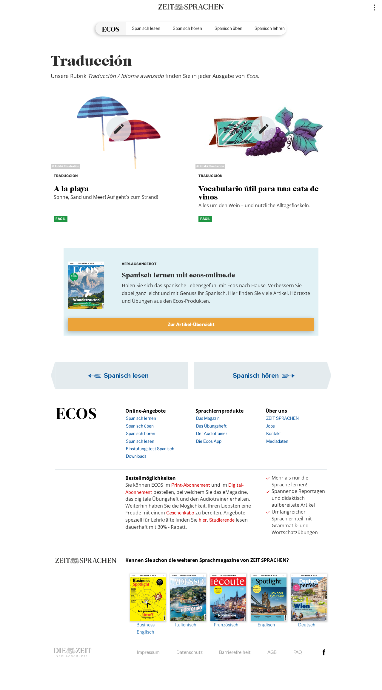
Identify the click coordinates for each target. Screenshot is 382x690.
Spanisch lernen (141, 418)
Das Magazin (208, 418)
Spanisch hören (187, 28)
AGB (272, 652)
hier (203, 520)
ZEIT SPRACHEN (282, 418)
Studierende (222, 520)
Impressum (148, 652)
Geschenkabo (180, 513)
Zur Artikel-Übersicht (191, 324)
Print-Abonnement (190, 485)
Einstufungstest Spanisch (150, 448)
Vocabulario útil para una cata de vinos (258, 192)
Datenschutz (189, 652)
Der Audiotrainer (211, 433)
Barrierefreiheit (235, 652)
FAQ (297, 652)
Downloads (136, 456)
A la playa (71, 188)
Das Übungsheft (211, 426)
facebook (324, 652)
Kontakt (273, 433)
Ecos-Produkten (191, 301)
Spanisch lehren (270, 28)
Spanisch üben (228, 28)
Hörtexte (300, 293)
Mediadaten (277, 441)
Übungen (142, 301)
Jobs (270, 426)
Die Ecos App (208, 441)
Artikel (280, 293)
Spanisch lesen (146, 28)
